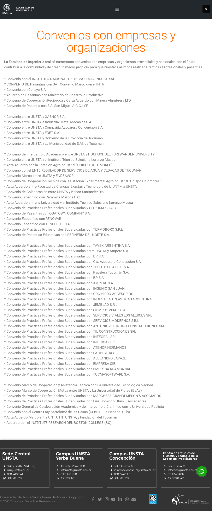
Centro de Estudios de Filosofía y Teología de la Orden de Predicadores (180, 456)
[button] (117, 9)
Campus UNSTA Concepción (126, 456)
